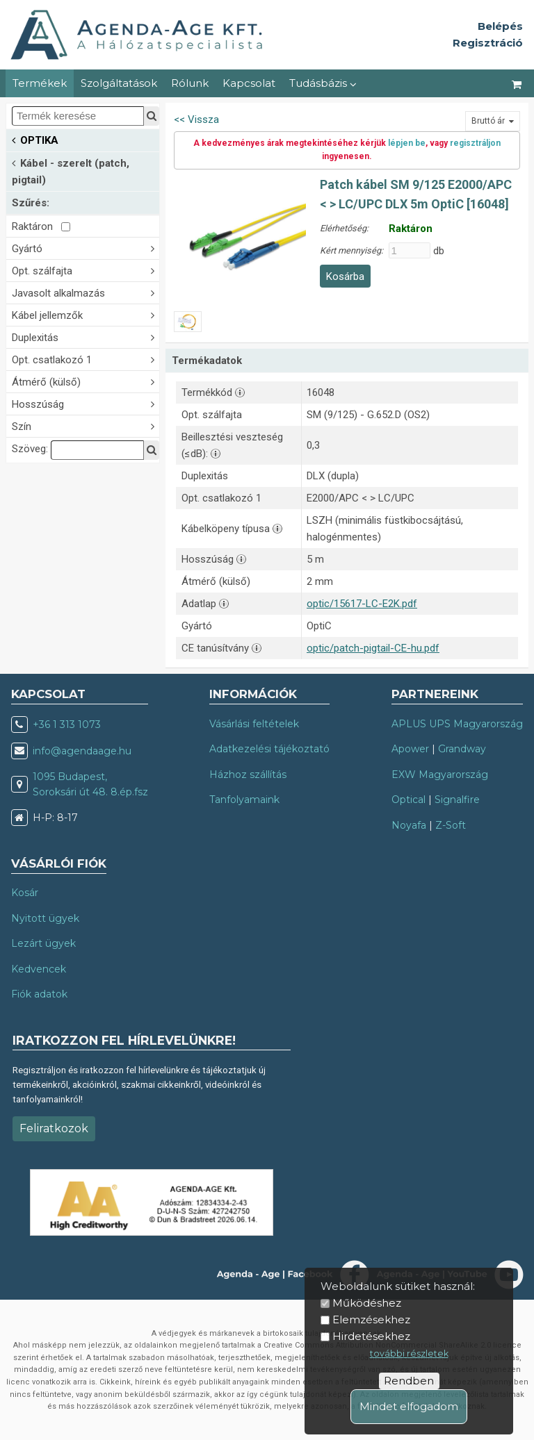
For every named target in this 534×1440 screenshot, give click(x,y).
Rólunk (190, 83)
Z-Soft (450, 825)
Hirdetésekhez (371, 1336)
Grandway (462, 749)
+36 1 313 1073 (67, 724)
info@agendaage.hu (82, 751)
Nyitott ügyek (45, 918)
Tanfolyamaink (244, 799)
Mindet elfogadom (408, 1406)
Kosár (24, 892)
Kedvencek (38, 969)
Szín (85, 425)
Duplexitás (85, 336)
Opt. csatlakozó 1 (85, 358)
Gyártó (85, 247)
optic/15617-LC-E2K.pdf (362, 603)
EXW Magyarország (439, 774)
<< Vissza (196, 119)
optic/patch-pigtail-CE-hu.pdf (373, 648)
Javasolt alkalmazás (85, 292)
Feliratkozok (53, 1128)
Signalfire (457, 799)
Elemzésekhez (371, 1319)
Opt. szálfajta (85, 270)
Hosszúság (85, 403)
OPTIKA (35, 139)
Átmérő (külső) (85, 381)
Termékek (40, 83)
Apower (410, 749)
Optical (408, 799)
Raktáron (41, 226)
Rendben (409, 1380)
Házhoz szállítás (247, 774)
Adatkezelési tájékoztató (269, 749)
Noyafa (408, 825)
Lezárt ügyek (43, 943)
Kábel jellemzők (85, 314)
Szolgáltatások (119, 83)
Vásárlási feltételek (254, 724)
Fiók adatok (39, 994)
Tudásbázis (323, 83)
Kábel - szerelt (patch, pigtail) (70, 170)
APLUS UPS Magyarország (457, 724)
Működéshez (366, 1302)
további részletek (409, 1353)
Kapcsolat (248, 83)
